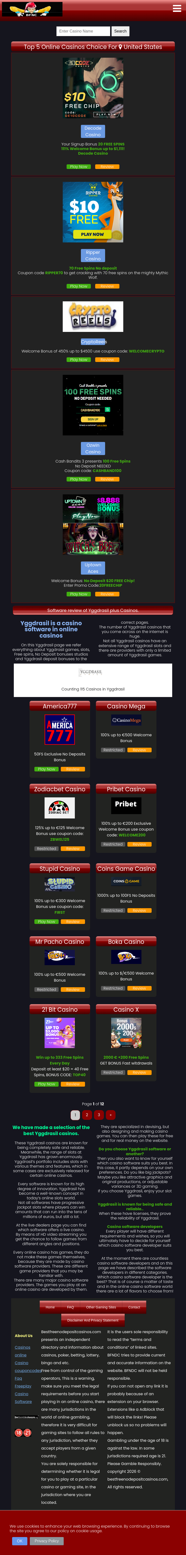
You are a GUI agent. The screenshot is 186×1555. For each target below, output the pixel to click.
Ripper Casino (93, 255)
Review (107, 166)
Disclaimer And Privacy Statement (92, 1320)
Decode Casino (93, 131)
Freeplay (23, 1386)
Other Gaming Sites (101, 1307)
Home (50, 1307)
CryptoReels (93, 342)
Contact (134, 1307)
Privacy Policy (47, 1541)
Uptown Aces (93, 568)
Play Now (78, 166)
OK (20, 1541)
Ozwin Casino (93, 448)
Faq (18, 1378)
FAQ (70, 1307)
